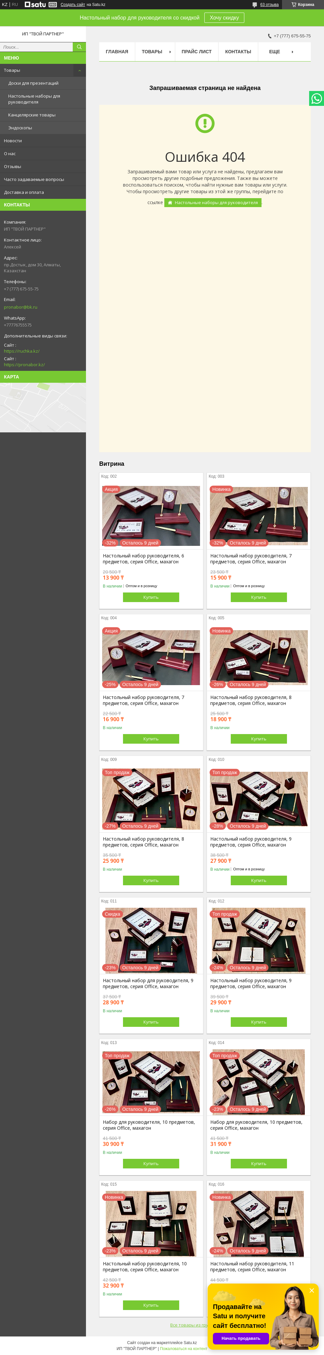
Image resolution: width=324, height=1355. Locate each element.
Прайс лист (197, 51)
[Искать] (79, 47)
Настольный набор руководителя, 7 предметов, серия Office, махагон (251, 559)
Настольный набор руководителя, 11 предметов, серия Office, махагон (252, 1267)
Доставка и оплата (24, 192)
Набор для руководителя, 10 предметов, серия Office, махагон (149, 1125)
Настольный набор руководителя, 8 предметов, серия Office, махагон (251, 700)
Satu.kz (190, 1342)
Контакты (238, 51)
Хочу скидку (224, 18)
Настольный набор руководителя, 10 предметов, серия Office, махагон (145, 1267)
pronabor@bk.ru (20, 307)
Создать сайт (73, 4)
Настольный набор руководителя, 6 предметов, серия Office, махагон (143, 559)
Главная (117, 51)
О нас (10, 153)
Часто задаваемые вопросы (34, 179)
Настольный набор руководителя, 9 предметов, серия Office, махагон (251, 842)
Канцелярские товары (32, 115)
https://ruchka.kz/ (22, 351)
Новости (13, 141)
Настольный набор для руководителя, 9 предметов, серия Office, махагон (148, 983)
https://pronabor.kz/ (24, 365)
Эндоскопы (20, 128)
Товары (12, 70)
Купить (151, 597)
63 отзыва (269, 4)
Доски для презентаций (33, 83)
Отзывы (12, 166)
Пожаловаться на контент (183, 1348)
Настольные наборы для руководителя (34, 99)
